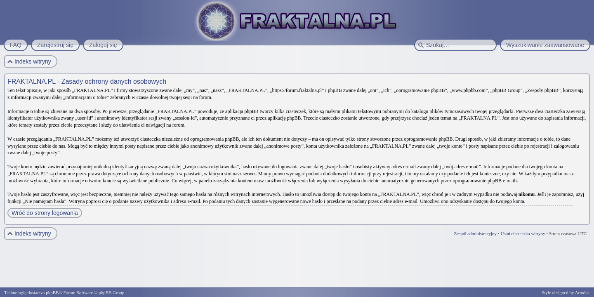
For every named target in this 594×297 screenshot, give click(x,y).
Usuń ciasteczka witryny (522, 233)
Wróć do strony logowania (45, 213)
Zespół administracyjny (475, 233)
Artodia (582, 292)
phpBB (52, 292)
